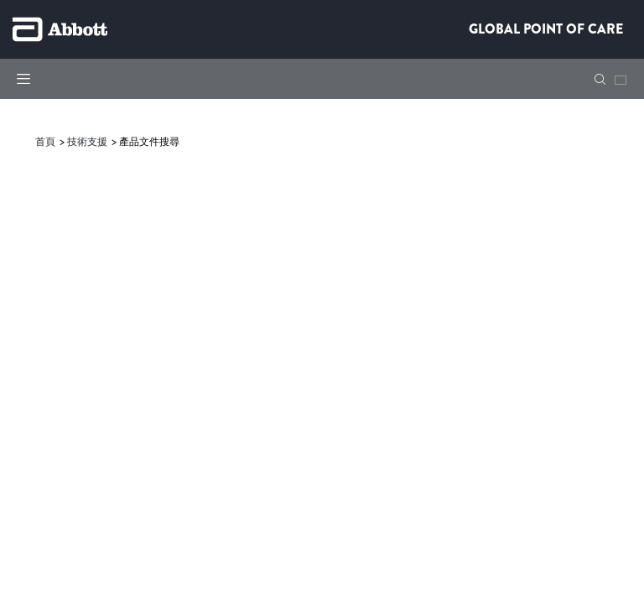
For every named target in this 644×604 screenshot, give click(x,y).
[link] (46, 141)
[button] (600, 79)
